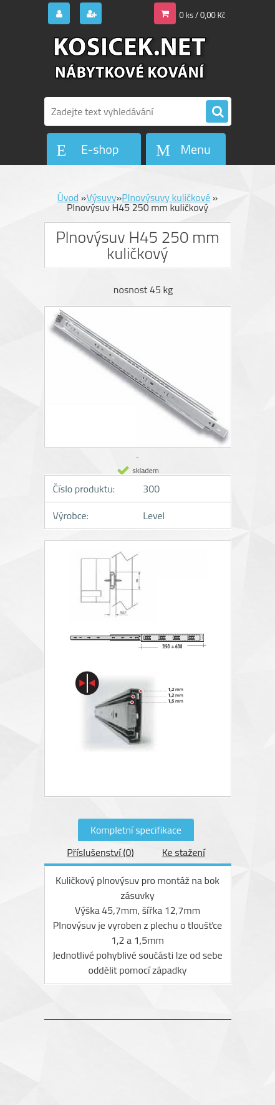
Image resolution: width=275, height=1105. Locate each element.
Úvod (68, 197)
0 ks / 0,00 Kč (203, 15)
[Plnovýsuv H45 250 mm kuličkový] (137, 606)
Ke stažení (183, 852)
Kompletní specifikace (135, 829)
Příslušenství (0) (100, 852)
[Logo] (130, 61)
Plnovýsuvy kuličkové (166, 197)
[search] (217, 112)
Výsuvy (101, 197)
